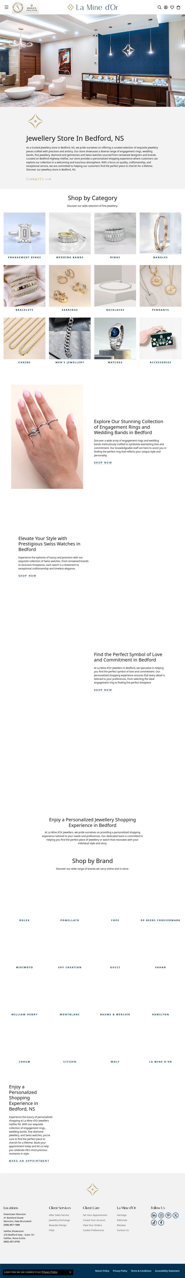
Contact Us (123, 1230)
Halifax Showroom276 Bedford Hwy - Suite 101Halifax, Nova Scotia (19, 1236)
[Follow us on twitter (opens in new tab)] (175, 1215)
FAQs (52, 1230)
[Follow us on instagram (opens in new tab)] (161, 1215)
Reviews (121, 1225)
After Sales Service (59, 1215)
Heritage (122, 1215)
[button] (159, 7)
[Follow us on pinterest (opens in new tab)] (168, 1215)
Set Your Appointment (95, 1215)
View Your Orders (92, 1225)
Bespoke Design (58, 1225)
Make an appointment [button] (29, 1161)
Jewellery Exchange (59, 1220)
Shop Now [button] (103, 463)
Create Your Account (94, 1220)
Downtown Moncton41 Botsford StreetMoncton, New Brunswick (17, 1219)
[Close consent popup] (70, 1272)
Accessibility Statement (167, 1270)
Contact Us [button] (35, 178)
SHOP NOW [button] (27, 576)
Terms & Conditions (141, 1270)
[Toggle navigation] (6, 7)
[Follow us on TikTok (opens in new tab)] (154, 1222)
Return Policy (102, 1270)
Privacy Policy (120, 1270)
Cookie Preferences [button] (93, 1230)
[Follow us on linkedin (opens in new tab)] (154, 1215)
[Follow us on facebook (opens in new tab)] (161, 1222)
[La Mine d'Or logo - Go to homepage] (92, 7)
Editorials (122, 1220)
